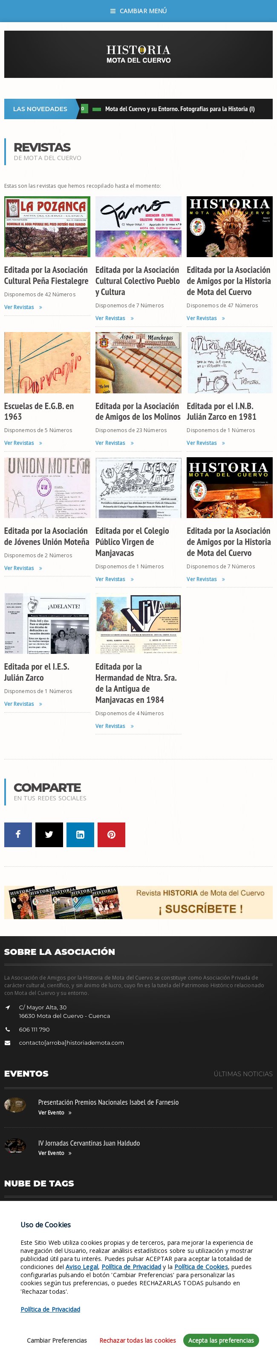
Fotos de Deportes (86, 1211)
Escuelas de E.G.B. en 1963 (39, 411)
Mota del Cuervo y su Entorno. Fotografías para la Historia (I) (182, 108)
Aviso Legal (82, 1307)
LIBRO (81, 109)
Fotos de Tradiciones (32, 1211)
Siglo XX (95, 1224)
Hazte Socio (128, 1211)
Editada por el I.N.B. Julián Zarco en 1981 (222, 411)
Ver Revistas (23, 307)
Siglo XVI (67, 1224)
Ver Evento (55, 1112)
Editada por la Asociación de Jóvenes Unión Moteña (46, 535)
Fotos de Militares (29, 1224)
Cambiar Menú (138, 11)
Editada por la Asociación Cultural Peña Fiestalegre (46, 275)
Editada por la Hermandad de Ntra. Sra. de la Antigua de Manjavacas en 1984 (135, 682)
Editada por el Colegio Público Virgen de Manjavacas (132, 541)
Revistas (122, 1224)
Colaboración (243, 1211)
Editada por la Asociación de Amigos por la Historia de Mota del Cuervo (229, 281)
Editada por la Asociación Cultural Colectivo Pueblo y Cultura (137, 281)
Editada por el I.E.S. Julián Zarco (36, 671)
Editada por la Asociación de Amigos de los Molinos (138, 411)
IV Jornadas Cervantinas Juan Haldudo (89, 1143)
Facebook (207, 1211)
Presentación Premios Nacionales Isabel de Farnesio (108, 1102)
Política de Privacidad (131, 1307)
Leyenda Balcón (168, 1211)
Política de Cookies (201, 1307)
